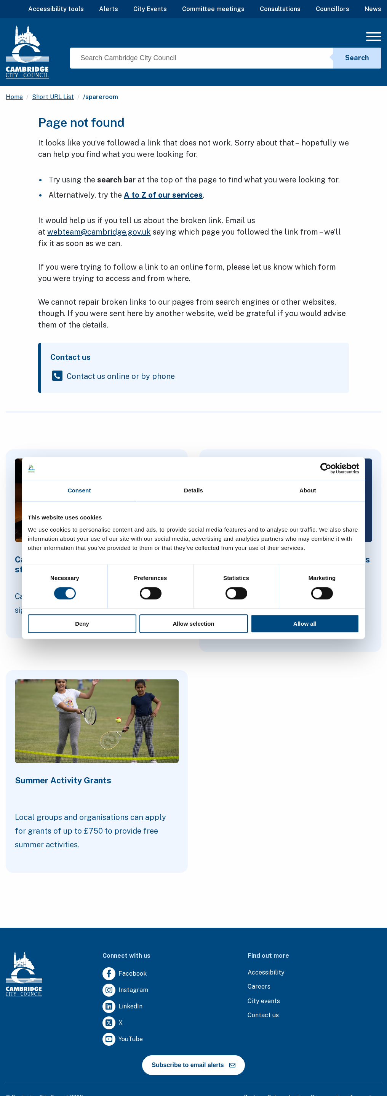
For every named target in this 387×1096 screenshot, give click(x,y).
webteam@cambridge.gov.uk (99, 231)
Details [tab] (193, 490)
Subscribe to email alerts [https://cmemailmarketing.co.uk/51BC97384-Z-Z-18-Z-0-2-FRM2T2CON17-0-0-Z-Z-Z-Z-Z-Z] (193, 1065)
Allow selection (193, 623)
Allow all (305, 623)
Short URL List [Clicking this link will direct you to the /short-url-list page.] (53, 97)
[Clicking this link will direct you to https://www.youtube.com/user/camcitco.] (122, 1039)
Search (357, 58)
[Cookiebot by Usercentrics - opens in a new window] (326, 468)
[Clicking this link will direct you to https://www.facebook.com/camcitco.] (124, 974)
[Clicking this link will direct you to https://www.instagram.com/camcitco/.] (125, 990)
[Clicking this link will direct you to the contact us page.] (263, 1015)
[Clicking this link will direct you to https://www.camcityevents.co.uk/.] (264, 1001)
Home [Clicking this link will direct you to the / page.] (14, 97)
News (373, 9)
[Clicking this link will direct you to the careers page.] (259, 986)
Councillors (332, 9)
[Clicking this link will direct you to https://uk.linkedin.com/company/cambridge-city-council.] (122, 1006)
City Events (150, 9)
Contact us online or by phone (121, 376)
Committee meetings (213, 9)
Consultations (280, 9)
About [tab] (307, 490)
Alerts (108, 9)
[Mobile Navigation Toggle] (373, 39)
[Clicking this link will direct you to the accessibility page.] (266, 972)
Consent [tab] (79, 490)
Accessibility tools (56, 9)
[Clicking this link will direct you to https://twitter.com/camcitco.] (112, 1023)
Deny (82, 623)
